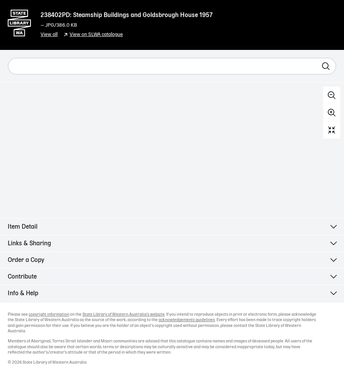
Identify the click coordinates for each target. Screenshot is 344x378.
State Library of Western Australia (19, 21)
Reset (331, 130)
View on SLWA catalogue (96, 34)
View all (49, 34)
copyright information (49, 314)
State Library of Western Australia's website (123, 314)
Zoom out (331, 95)
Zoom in (331, 112)
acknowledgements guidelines (186, 320)
